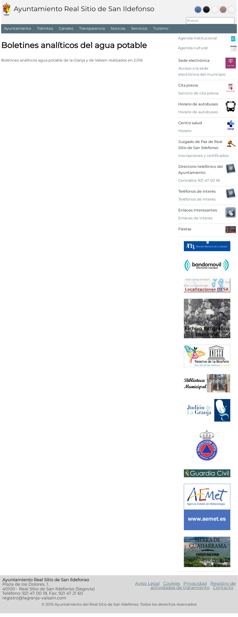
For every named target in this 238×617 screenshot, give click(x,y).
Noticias (118, 28)
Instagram (223, 9)
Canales (66, 28)
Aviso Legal (147, 583)
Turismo (160, 28)
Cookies (171, 583)
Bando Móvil (231, 9)
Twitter (206, 9)
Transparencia (92, 28)
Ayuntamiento (17, 28)
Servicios (139, 28)
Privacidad (195, 583)
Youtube (215, 9)
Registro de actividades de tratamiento (193, 585)
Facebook (198, 9)
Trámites (45, 28)
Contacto (223, 587)
